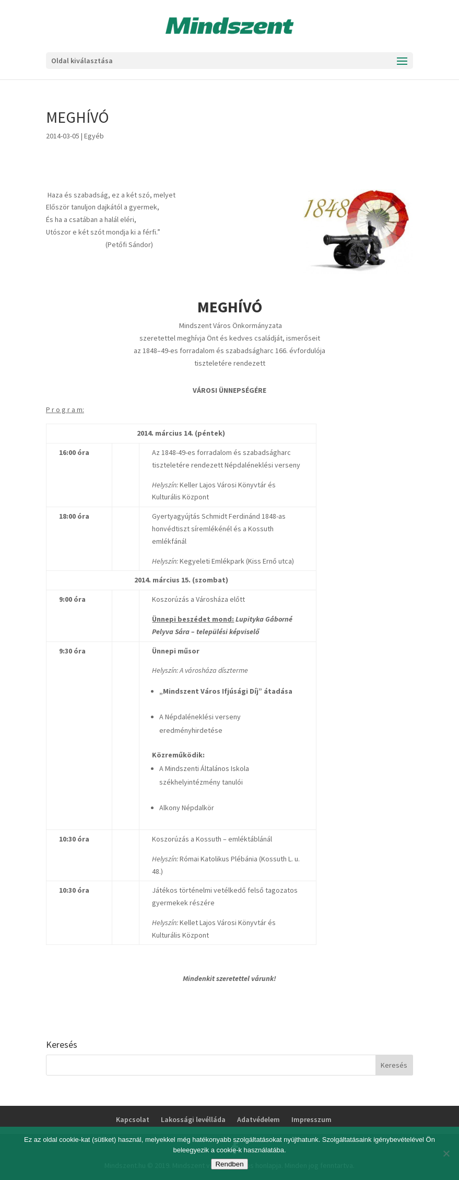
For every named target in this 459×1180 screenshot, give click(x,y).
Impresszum (311, 1119)
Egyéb (94, 136)
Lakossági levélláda (193, 1119)
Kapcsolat (132, 1119)
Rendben (229, 1164)
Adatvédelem (258, 1119)
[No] (446, 1153)
